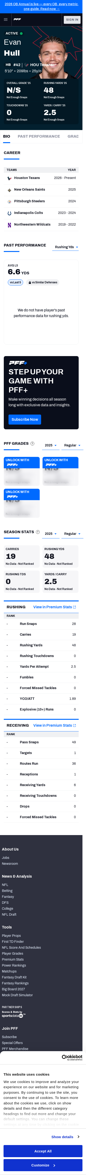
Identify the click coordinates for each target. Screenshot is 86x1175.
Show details (62, 1137)
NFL (5, 885)
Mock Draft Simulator (17, 995)
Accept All (43, 1151)
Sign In (72, 19)
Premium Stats (13, 959)
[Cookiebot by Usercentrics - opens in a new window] (62, 1058)
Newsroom (10, 864)
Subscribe (9, 1037)
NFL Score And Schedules (21, 947)
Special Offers (12, 1043)
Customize (43, 1165)
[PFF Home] (17, 19)
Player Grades (12, 953)
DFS (5, 902)
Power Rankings (14, 965)
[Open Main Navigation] (5, 20)
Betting (7, 891)
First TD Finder (13, 941)
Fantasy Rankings (15, 983)
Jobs (5, 858)
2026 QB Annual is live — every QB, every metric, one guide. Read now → (42, 6)
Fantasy (8, 897)
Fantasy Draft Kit (14, 977)
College (7, 908)
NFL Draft (9, 914)
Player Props (11, 936)
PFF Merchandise (15, 1049)
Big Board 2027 (13, 989)
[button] (22, 471)
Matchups (9, 971)
